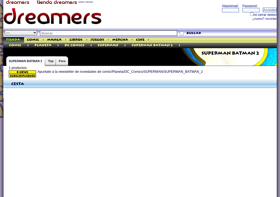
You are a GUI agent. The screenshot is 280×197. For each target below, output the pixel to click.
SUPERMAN (108, 45)
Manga (54, 39)
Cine (140, 39)
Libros (76, 39)
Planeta (42, 45)
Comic (33, 39)
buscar (193, 33)
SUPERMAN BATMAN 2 (152, 45)
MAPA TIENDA (85, 2)
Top (50, 61)
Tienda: (13, 39)
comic (15, 45)
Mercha (120, 39)
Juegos (97, 39)
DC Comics (74, 45)
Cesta (17, 84)
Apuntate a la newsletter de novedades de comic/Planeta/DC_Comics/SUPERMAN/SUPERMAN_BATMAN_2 (106, 72)
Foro (62, 61)
